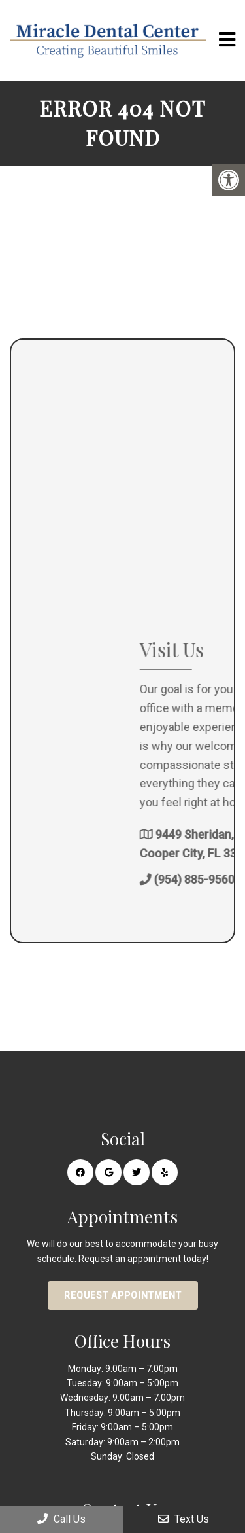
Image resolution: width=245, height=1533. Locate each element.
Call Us (61, 1519)
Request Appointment (123, 1295)
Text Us (183, 1519)
